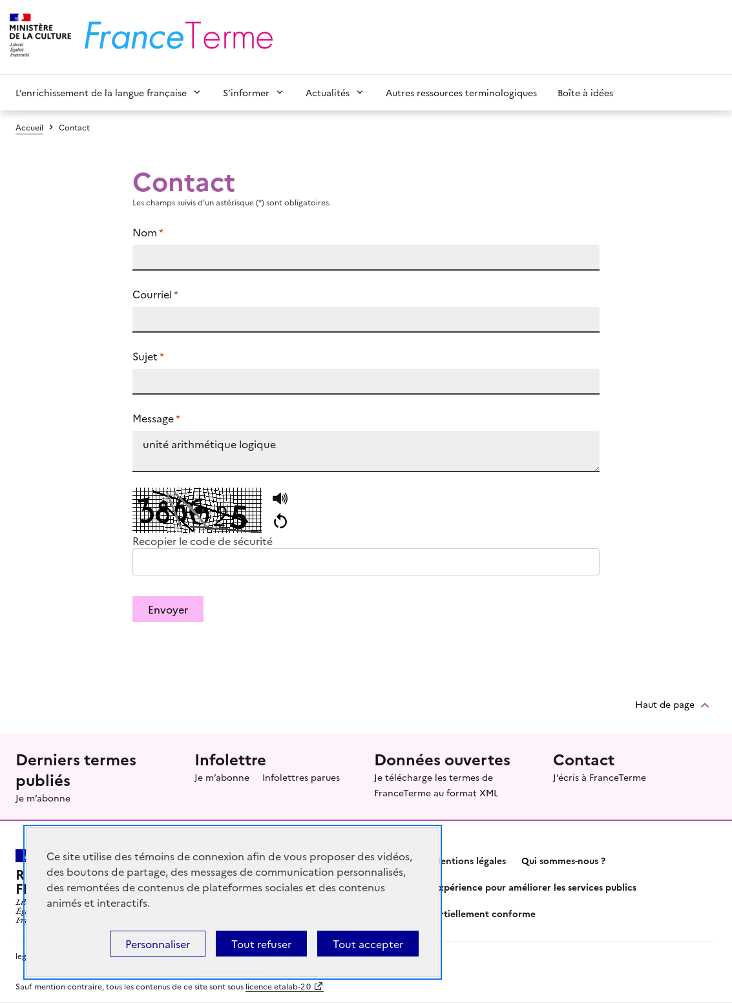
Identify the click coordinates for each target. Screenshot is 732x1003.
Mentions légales (469, 860)
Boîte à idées (585, 92)
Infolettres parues (301, 776)
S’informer (246, 92)
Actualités (328, 92)
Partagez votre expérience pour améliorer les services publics (501, 886)
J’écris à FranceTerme (599, 776)
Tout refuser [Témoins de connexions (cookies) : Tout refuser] (261, 943)
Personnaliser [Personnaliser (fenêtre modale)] (157, 943)
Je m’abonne (43, 797)
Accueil (29, 126)
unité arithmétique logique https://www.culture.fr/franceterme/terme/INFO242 (366, 451)
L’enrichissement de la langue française (101, 92)
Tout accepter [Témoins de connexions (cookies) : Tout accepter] (368, 943)
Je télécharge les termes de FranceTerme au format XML (436, 784)
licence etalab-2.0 (278, 985)
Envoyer (168, 609)
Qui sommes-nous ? (563, 860)
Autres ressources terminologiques (461, 92)
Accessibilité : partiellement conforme (451, 913)
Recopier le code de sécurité (202, 540)
